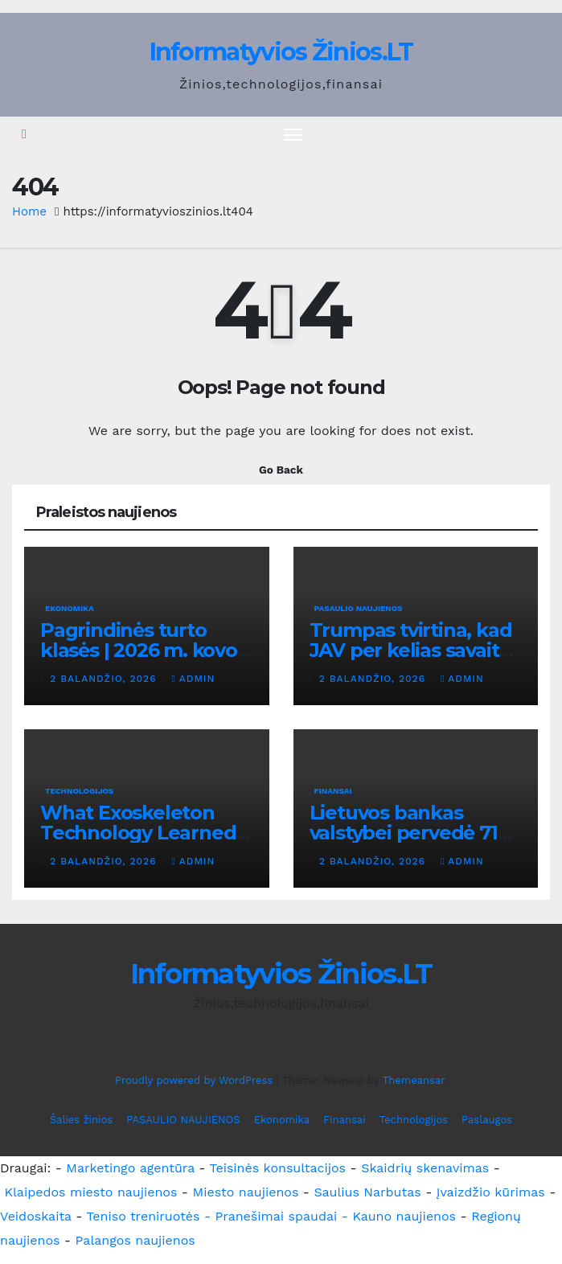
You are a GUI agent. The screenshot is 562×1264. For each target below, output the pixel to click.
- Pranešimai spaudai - (278, 1216)
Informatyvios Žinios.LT (281, 52)
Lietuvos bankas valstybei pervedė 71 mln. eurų (404, 832)
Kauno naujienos (404, 1216)
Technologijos (79, 790)
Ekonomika (69, 608)
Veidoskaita (36, 1216)
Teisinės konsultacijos (278, 1168)
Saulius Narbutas (367, 1192)
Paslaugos (486, 1120)
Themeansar (414, 1080)
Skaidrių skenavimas (425, 1168)
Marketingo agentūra (130, 1168)
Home (29, 211)
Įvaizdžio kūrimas (491, 1192)
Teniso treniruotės (142, 1216)
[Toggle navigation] (292, 134)
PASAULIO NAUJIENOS (358, 608)
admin (193, 678)
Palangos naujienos (135, 1240)
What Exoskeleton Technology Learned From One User (138, 832)
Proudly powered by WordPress (196, 1080)
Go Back (281, 469)
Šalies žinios (81, 1120)
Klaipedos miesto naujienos (90, 1192)
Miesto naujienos (245, 1192)
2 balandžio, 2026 (105, 678)
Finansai (333, 790)
